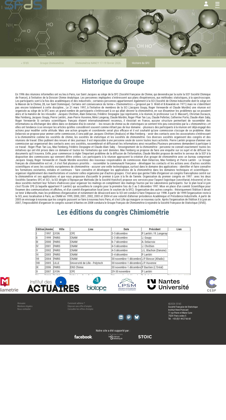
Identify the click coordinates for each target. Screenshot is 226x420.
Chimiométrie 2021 (179, 322)
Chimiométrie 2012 (179, 288)
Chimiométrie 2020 (179, 318)
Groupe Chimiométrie (52, 63)
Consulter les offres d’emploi (80, 384)
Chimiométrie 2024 (179, 330)
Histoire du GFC (141, 63)
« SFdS (25, 63)
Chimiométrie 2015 (179, 296)
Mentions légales (24, 381)
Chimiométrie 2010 (179, 280)
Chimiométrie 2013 (179, 292)
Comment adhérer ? (76, 378)
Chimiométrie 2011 (179, 284)
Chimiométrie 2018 (179, 309)
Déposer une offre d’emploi (80, 381)
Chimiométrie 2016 (179, 301)
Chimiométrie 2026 (179, 334)
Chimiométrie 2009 (179, 275)
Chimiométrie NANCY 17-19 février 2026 (98, 63)
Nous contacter (24, 384)
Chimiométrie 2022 (179, 326)
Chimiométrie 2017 (179, 305)
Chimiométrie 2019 (179, 313)
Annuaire (21, 378)
